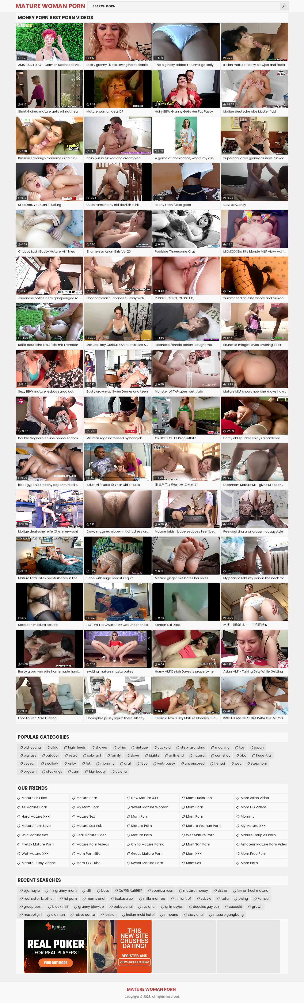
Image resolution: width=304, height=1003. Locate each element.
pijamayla (32, 890)
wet (238, 763)
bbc (243, 755)
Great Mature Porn (147, 853)
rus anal (148, 906)
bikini (121, 747)
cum (75, 771)
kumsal (263, 898)
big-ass (30, 755)
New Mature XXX (144, 797)
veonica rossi (162, 890)
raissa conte (85, 914)
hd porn (70, 898)
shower (101, 747)
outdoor (52, 755)
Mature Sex (85, 816)
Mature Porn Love (36, 825)
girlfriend (176, 755)
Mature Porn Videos (92, 844)
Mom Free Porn (253, 853)
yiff (88, 890)
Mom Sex (193, 862)
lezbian (111, 914)
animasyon (174, 906)
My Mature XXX (253, 825)
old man (58, 914)
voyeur (29, 763)
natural (199, 755)
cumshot (222, 755)
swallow (51, 763)
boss (105, 890)
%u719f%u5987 (130, 890)
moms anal (96, 898)
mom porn (139, 816)
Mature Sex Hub (89, 825)
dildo (54, 747)
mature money (195, 890)
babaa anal (123, 906)
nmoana (171, 914)
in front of (183, 898)
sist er (223, 890)
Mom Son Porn (198, 844)
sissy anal (196, 914)
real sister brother (39, 898)
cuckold (164, 747)
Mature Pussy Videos (39, 862)
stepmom (259, 763)
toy (242, 747)
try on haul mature (252, 890)
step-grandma (192, 747)
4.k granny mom (63, 890)
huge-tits (263, 755)
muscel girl (33, 914)
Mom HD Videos (254, 807)
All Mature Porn (34, 807)
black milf (60, 906)
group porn (33, 906)
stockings (54, 771)
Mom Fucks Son (199, 797)
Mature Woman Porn (203, 825)
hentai (219, 763)
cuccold (235, 906)
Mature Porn (86, 797)
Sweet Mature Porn (147, 862)
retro (73, 755)
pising (243, 898)
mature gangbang (228, 914)
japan (259, 747)
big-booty (97, 771)
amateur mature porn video (264, 844)
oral (127, 763)
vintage (141, 747)
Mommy (247, 816)
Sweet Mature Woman (149, 807)
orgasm (30, 771)
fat (88, 763)
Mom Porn (194, 807)
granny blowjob (91, 906)
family (116, 755)
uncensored (195, 763)
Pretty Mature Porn (38, 844)
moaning (222, 747)
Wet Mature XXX (35, 853)
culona (121, 771)
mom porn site (88, 853)
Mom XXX (194, 853)
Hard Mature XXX (36, 816)
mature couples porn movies (258, 836)
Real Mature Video (91, 835)
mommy (107, 763)
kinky (72, 763)
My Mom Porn (87, 807)
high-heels (77, 747)
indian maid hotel (140, 914)
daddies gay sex (206, 906)
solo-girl (94, 755)
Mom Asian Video (255, 797)
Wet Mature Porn (200, 835)
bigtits (154, 755)
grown (257, 906)
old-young (32, 747)
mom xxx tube (88, 862)
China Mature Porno (147, 844)
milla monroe (154, 898)
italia (225, 898)
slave (134, 755)
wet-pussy (166, 763)
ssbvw (206, 898)
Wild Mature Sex (35, 835)
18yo (144, 763)
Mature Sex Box (34, 797)
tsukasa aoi (124, 898)
